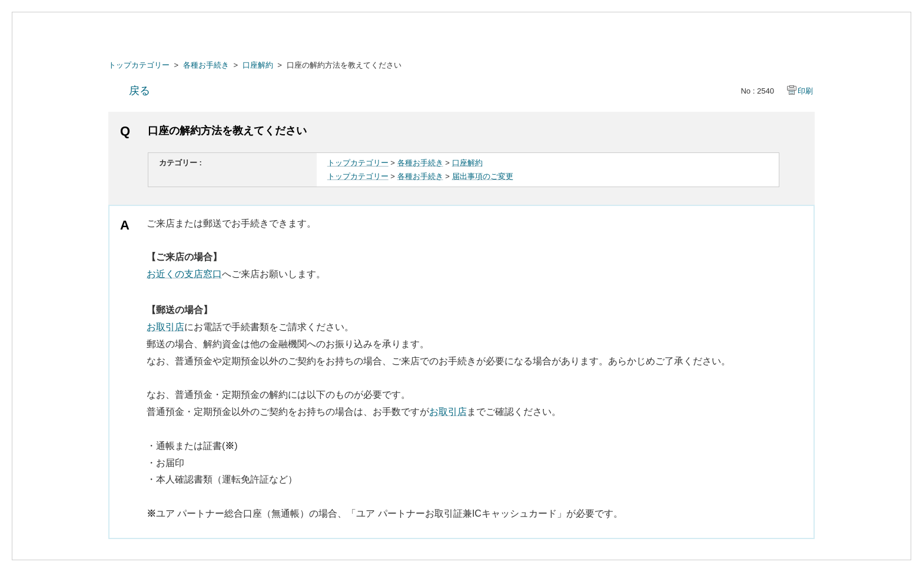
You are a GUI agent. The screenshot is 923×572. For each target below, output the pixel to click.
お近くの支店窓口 (184, 274)
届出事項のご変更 (482, 176)
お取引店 (165, 327)
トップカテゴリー (139, 65)
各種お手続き (206, 65)
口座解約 (258, 65)
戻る (139, 91)
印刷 (805, 91)
